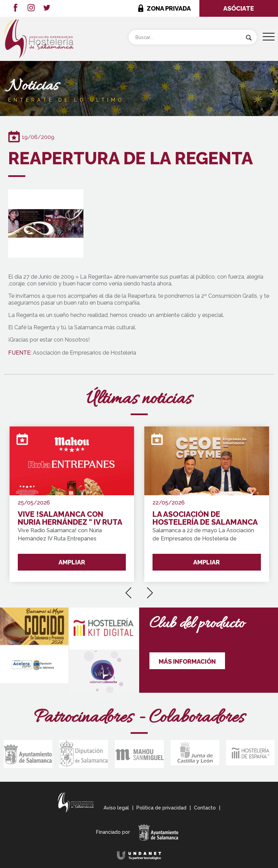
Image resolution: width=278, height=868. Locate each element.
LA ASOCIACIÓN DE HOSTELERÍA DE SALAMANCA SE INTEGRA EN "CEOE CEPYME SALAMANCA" (205, 518)
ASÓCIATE (238, 8)
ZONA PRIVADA (169, 8)
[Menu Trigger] (268, 36)
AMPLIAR (71, 562)
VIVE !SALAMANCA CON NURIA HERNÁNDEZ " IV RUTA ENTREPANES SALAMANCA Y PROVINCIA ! (70, 518)
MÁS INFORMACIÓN (187, 661)
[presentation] (128, 590)
